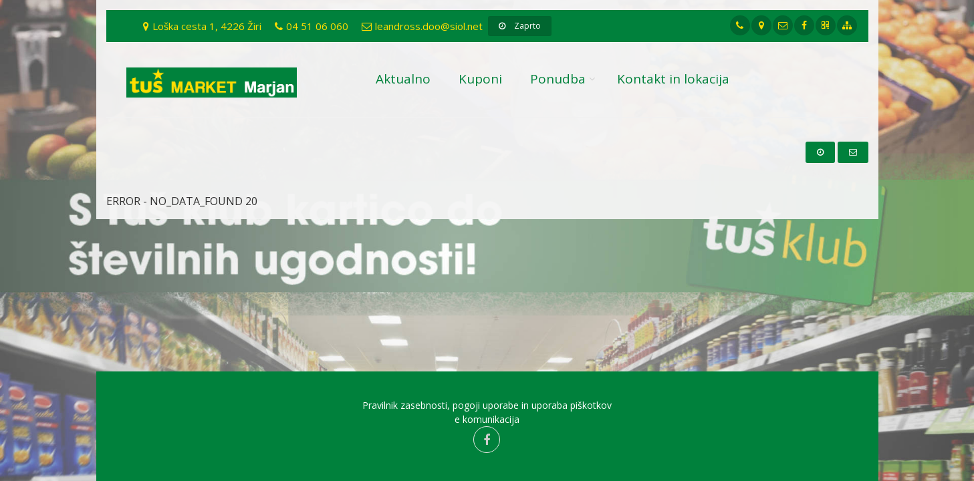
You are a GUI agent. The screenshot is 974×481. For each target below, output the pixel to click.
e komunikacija (487, 419)
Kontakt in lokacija (673, 79)
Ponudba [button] (558, 79)
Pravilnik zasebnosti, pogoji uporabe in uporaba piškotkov (487, 405)
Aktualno (403, 79)
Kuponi (480, 79)
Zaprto (520, 25)
